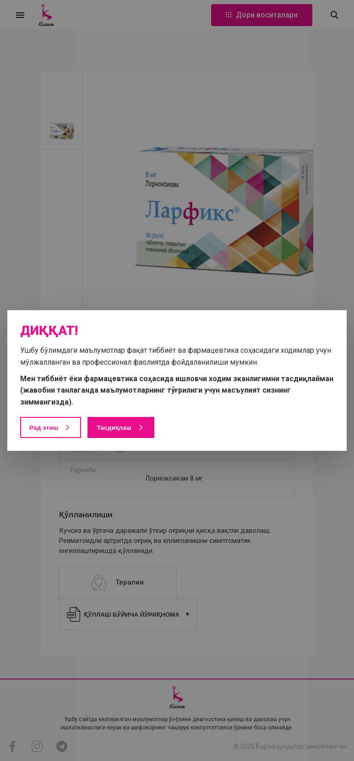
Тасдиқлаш (121, 427)
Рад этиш (50, 427)
